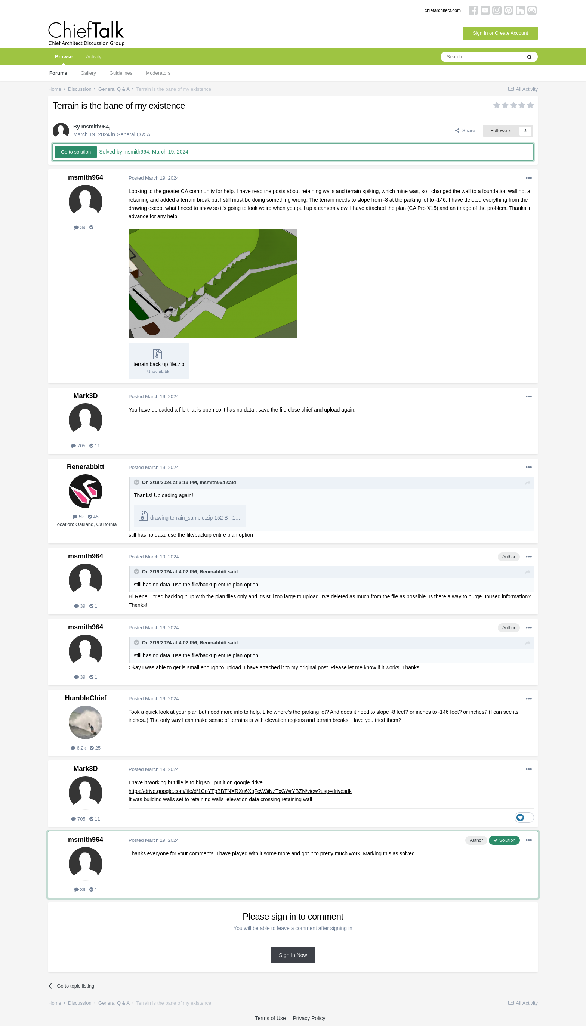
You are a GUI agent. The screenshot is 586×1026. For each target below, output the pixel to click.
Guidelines (121, 73)
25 (95, 748)
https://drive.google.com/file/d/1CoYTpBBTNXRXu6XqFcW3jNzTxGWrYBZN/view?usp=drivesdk (240, 791)
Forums (58, 73)
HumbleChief (85, 698)
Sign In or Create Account (500, 33)
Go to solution (76, 152)
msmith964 (95, 127)
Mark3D (85, 396)
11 (94, 446)
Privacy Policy (309, 1018)
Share (465, 130)
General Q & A (133, 134)
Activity (93, 56)
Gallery (88, 73)
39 (80, 227)
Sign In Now (293, 955)
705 (78, 446)
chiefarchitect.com (443, 10)
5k (78, 517)
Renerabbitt (85, 467)
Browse (64, 59)
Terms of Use (270, 1018)
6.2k (78, 748)
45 (93, 517)
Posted (154, 178)
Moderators (158, 73)
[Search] (481, 57)
